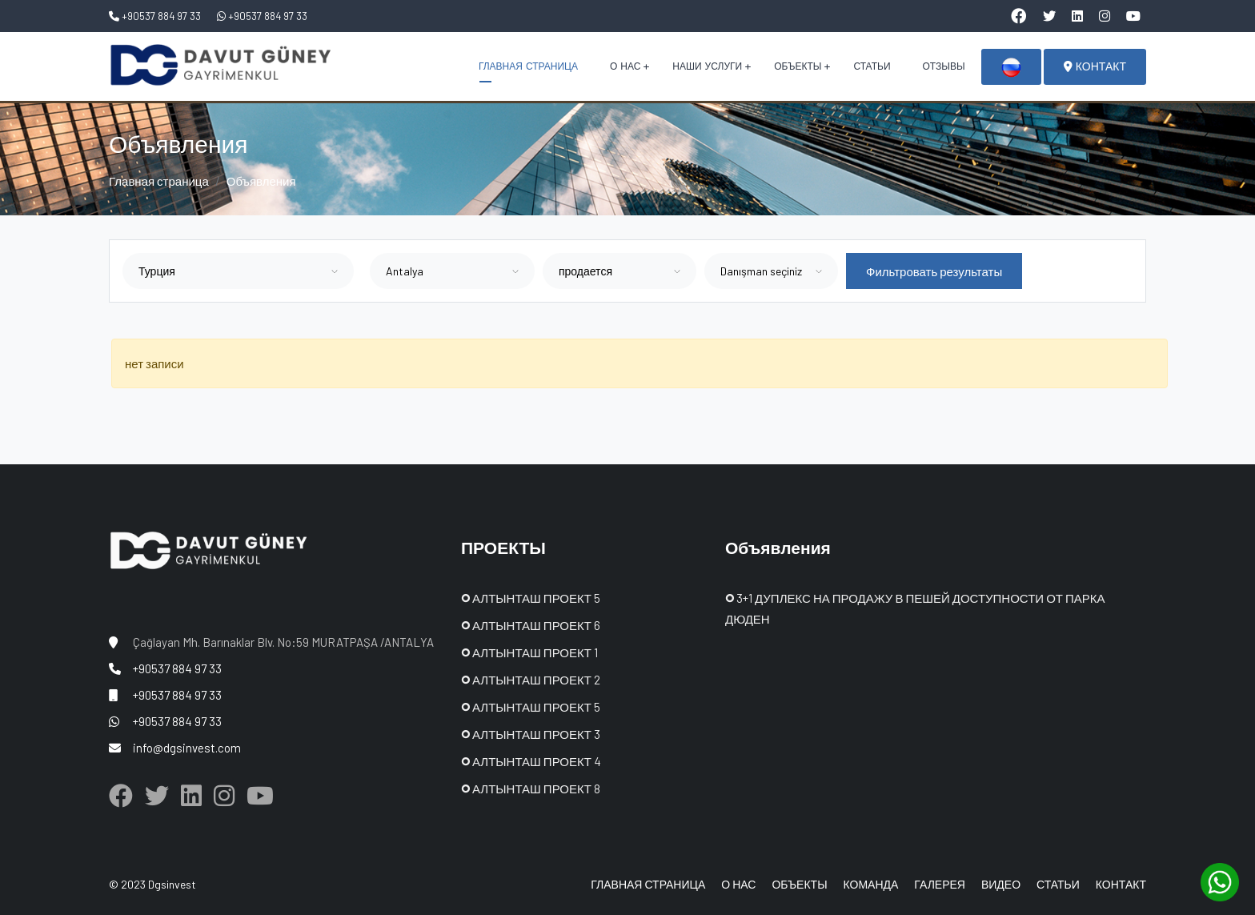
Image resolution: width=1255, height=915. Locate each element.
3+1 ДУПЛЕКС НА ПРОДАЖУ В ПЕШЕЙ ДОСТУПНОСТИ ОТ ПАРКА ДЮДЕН (915, 608)
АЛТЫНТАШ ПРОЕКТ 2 (530, 679)
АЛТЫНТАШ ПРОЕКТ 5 (530, 598)
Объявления (261, 181)
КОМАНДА (871, 884)
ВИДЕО (1000, 884)
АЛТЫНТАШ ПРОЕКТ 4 (531, 761)
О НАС (625, 66)
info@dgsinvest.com (187, 747)
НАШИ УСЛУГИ (707, 66)
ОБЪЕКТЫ (797, 66)
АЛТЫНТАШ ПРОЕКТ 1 (529, 652)
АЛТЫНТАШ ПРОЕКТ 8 (530, 788)
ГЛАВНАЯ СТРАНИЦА (528, 66)
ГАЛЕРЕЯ (939, 884)
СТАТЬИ (871, 66)
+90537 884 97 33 (155, 16)
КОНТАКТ (1095, 67)
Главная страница (159, 181)
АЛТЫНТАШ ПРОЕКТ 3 (530, 734)
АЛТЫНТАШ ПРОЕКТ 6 (530, 625)
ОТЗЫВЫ (944, 66)
